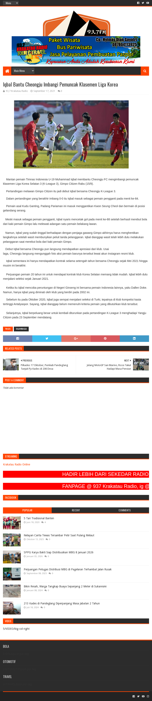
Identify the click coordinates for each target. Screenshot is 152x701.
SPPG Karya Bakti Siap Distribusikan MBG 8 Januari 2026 (58, 552)
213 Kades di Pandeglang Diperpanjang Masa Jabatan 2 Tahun (62, 603)
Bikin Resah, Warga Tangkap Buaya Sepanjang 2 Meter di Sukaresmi (65, 586)
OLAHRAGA (21, 329)
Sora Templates (25, 696)
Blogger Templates (48, 696)
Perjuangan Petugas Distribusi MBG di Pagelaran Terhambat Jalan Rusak (68, 569)
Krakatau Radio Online (16, 464)
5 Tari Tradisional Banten (39, 518)
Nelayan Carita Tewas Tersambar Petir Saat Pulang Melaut (59, 535)
